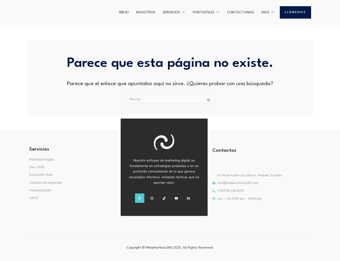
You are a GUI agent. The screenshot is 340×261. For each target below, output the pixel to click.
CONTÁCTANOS (237, 12)
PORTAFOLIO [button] (200, 12)
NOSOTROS (134, 12)
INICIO (109, 12)
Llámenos (295, 12)
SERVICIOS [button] (165, 12)
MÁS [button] (267, 12)
